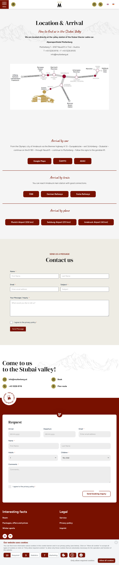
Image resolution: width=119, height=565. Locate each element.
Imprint (63, 528)
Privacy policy (66, 523)
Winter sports (8, 528)
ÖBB (31, 194)
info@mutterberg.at (59, 54)
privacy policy (30, 322)
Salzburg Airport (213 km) (59, 222)
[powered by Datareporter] (116, 542)
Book (94, 4)
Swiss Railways (83, 194)
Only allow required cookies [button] (82, 561)
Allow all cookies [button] (106, 561)
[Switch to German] (113, 4)
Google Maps (39, 161)
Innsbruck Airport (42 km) (96, 222)
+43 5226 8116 (100, 4)
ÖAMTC (62, 161)
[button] (12, 555)
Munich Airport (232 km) (22, 222)
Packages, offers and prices (15, 523)
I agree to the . (25, 322)
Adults (11, 452)
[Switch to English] (108, 4)
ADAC (83, 161)
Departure (47, 429)
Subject (64, 285)
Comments (13, 464)
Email (13, 285)
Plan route (59, 386)
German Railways (55, 194)
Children (65, 452)
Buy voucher (13, 4)
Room (5, 518)
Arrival (10, 429)
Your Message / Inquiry (20, 298)
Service (63, 518)
